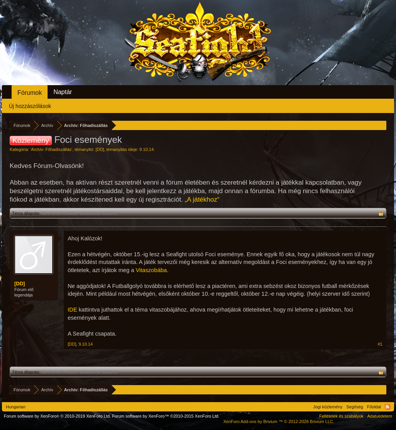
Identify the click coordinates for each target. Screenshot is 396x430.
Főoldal (374, 406)
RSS (387, 406)
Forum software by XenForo (57, 416)
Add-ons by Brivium (278, 421)
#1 (380, 344)
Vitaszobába (151, 270)
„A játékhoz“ (202, 199)
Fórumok (29, 92)
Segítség (354, 406)
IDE (72, 310)
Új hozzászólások (30, 106)
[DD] (100, 149)
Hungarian (16, 406)
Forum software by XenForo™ (166, 416)
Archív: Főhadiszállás (51, 149)
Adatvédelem (379, 416)
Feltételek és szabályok (341, 416)
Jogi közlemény (328, 406)
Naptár (62, 92)
